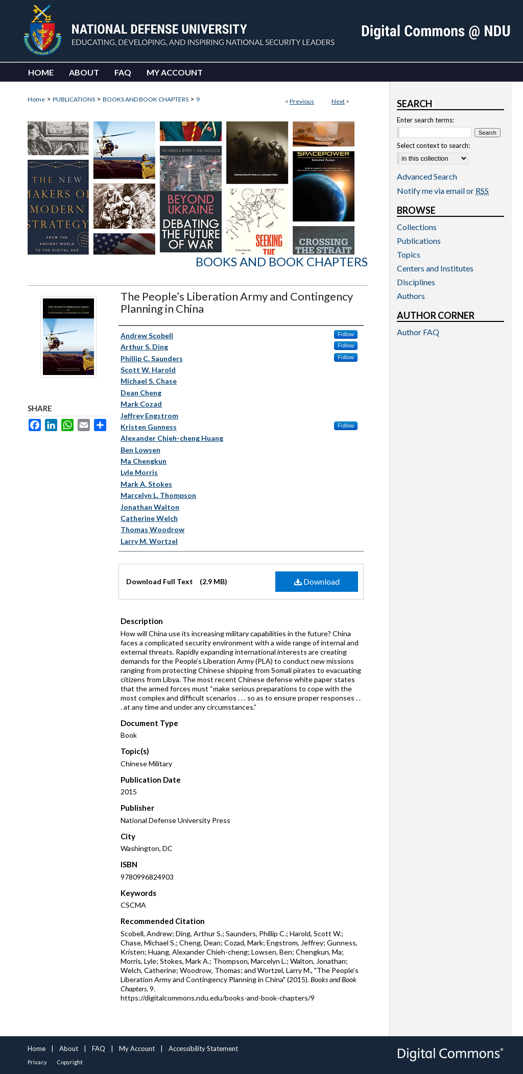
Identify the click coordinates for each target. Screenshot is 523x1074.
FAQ (98, 1048)
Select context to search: (433, 145)
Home (36, 99)
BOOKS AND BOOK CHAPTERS (145, 99)
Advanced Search (427, 176)
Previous (302, 101)
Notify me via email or (443, 190)
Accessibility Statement (203, 1048)
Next (338, 101)
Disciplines (416, 282)
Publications (419, 240)
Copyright (70, 1062)
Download (317, 581)
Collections (417, 227)
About (68, 1048)
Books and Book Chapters (282, 261)
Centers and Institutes (435, 268)
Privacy (37, 1062)
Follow (346, 334)
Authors (411, 296)
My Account (137, 1048)
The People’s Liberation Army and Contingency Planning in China (237, 302)
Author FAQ (418, 332)
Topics (408, 254)
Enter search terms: (425, 120)
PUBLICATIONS (74, 99)
